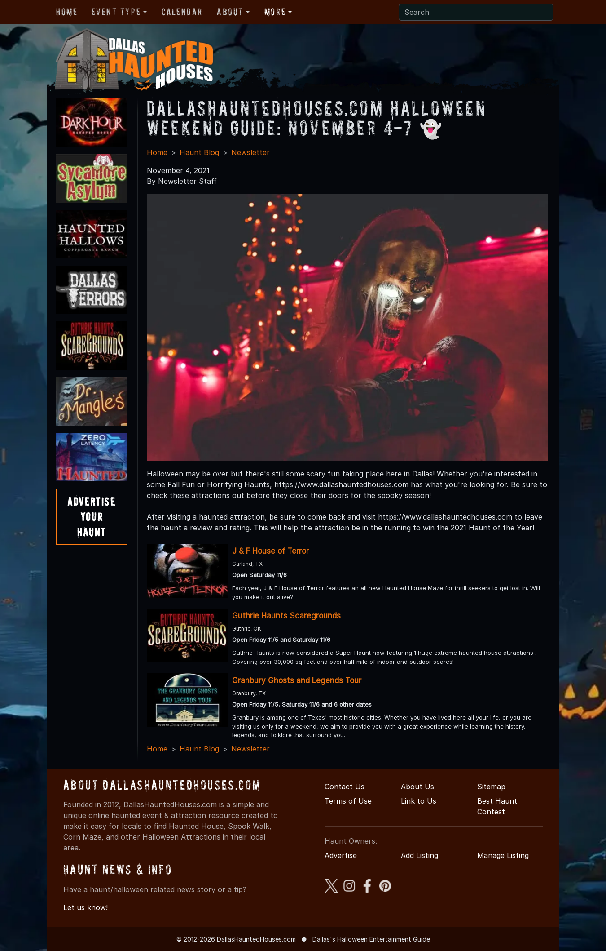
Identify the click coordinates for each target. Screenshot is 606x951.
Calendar (182, 11)
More (274, 11)
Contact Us (344, 786)
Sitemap (491, 786)
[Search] (476, 12)
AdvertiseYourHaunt (91, 516)
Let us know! (85, 907)
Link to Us (418, 800)
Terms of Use (348, 800)
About (230, 11)
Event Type (116, 11)
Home (66, 11)
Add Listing (419, 855)
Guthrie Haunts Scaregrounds (286, 615)
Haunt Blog (199, 152)
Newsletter (250, 152)
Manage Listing (503, 855)
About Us (417, 786)
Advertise (341, 855)
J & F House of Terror (270, 551)
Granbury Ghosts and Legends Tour (296, 680)
